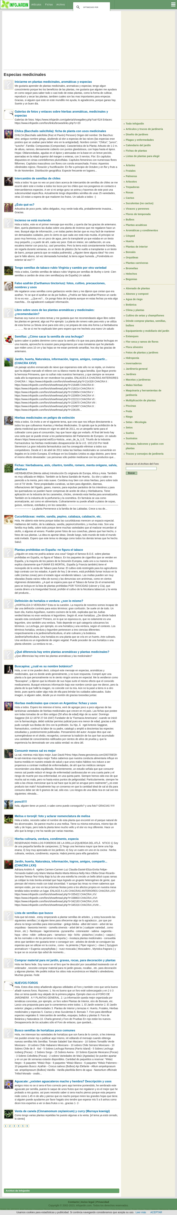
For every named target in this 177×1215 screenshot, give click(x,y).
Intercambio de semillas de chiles (38, 178)
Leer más (141, 1212)
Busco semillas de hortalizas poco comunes (45, 1030)
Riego (129, 416)
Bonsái (47, 1209)
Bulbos (130, 219)
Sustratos (132, 438)
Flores (106, 1209)
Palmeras (131, 176)
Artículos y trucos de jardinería (144, 129)
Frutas (134, 1209)
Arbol (22, 1209)
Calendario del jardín (138, 145)
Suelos (130, 433)
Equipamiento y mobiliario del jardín (147, 330)
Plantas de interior (137, 246)
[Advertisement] (61, 39)
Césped (130, 235)
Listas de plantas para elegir (143, 156)
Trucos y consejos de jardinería (144, 453)
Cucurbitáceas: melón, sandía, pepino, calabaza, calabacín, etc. (58, 516)
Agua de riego (134, 299)
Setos (129, 427)
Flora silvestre (134, 347)
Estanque (83, 1209)
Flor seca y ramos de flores (142, 341)
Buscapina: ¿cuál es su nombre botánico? (44, 666)
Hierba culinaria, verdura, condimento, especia (47, 838)
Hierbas (173, 1209)
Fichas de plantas (136, 150)
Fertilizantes (93, 1209)
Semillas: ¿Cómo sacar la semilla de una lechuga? (49, 336)
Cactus (130, 197)
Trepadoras (132, 187)
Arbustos (131, 181)
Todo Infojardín (135, 123)
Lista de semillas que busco (34, 913)
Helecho (154, 1209)
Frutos (141, 1209)
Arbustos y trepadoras (34, 1209)
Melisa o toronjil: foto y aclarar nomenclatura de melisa (52, 816)
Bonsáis (131, 252)
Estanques (132, 336)
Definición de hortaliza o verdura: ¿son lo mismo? (49, 600)
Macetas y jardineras (138, 379)
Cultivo (75, 1209)
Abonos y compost (137, 293)
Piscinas (131, 405)
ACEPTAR (156, 1212)
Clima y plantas (135, 310)
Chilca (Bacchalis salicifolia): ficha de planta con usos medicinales (60, 131)
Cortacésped (66, 1209)
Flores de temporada (138, 214)
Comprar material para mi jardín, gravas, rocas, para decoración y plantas (65, 960)
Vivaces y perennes (137, 208)
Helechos (131, 273)
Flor (101, 1209)
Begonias (131, 279)
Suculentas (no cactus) (139, 203)
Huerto (130, 241)
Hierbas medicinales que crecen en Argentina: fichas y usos (56, 703)
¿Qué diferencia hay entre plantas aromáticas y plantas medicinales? (62, 651)
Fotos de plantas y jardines (142, 352)
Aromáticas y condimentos (142, 230)
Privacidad (102, 1202)
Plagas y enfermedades (140, 139)
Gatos (147, 1209)
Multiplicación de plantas (141, 400)
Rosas (129, 192)
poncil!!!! (21, 801)
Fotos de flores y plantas (121, 1209)
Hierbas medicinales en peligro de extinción (45, 417)
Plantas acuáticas (136, 225)
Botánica (131, 304)
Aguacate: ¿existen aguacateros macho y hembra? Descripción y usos (63, 1081)
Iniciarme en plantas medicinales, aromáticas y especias (53, 81)
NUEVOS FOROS (26, 982)
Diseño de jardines (137, 134)
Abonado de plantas (138, 288)
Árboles (130, 165)
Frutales (131, 170)
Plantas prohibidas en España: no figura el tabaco (49, 549)
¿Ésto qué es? (24, 204)
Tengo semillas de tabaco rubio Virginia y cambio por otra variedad (61, 267)
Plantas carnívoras (137, 262)
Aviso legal (87, 1202)
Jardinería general (137, 368)
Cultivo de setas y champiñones (145, 315)
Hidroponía (132, 358)
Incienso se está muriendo (33, 220)
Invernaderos (134, 363)
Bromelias (132, 268)
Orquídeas (132, 257)
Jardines (131, 374)
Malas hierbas (134, 385)
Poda (129, 411)
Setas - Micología (136, 422)
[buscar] (91, 7)
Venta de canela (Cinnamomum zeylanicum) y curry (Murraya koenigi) (62, 1111)
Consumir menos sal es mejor (35, 750)
